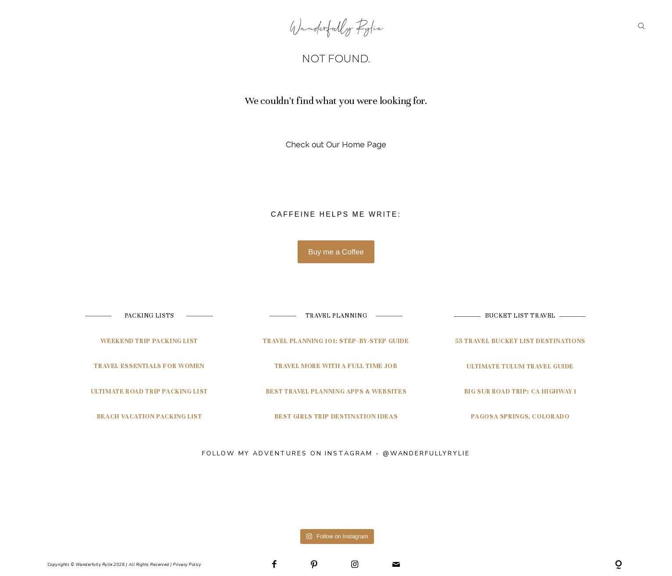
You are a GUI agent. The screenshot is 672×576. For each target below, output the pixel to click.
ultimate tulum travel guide (520, 366)
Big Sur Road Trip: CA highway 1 (520, 391)
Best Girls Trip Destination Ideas (336, 416)
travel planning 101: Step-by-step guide (336, 341)
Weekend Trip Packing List (149, 341)
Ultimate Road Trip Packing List (149, 391)
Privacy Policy (187, 564)
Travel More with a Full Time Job (336, 366)
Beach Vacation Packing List (149, 416)
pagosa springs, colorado (520, 416)
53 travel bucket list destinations (520, 341)
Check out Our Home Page (336, 144)
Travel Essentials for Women (149, 366)
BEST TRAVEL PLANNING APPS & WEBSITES (336, 391)
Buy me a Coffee (335, 252)
